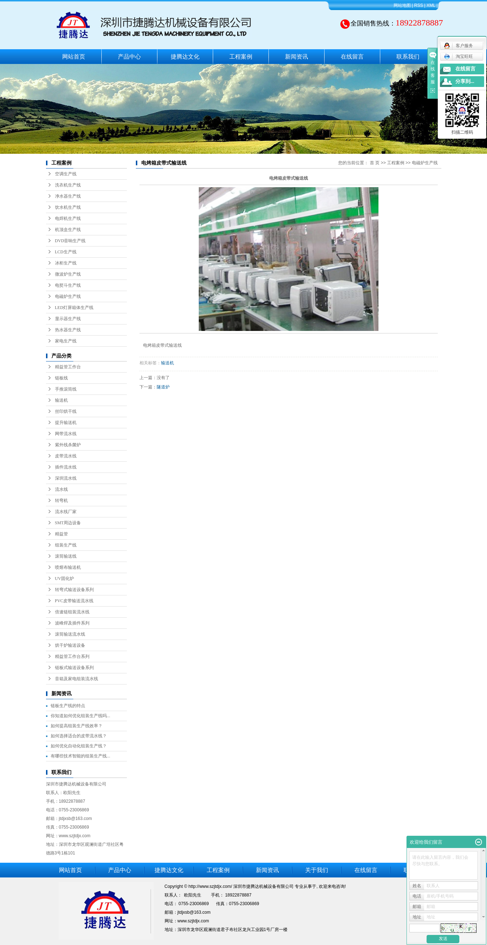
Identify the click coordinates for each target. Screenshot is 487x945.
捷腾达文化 (185, 57)
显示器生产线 (68, 318)
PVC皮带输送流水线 (74, 600)
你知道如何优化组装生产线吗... (80, 715)
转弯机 (61, 500)
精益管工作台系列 (72, 656)
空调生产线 (66, 173)
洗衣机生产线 (68, 185)
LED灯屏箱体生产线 (74, 307)
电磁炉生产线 (68, 296)
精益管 (61, 533)
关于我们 (316, 870)
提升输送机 (66, 422)
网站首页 (73, 57)
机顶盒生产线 (68, 229)
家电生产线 (66, 341)
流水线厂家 (66, 511)
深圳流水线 (66, 478)
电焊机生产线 (68, 218)
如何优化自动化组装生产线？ (79, 745)
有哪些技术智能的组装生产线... (80, 756)
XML (431, 5)
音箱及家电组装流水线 (76, 678)
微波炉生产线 (68, 274)
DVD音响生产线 (70, 240)
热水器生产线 (68, 329)
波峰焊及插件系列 (72, 623)
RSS (418, 5)
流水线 (61, 489)
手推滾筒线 (66, 389)
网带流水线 (66, 433)
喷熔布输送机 (68, 567)
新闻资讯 (296, 57)
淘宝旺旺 (458, 56)
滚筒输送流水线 (70, 634)
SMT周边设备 (68, 522)
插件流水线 (66, 467)
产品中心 (129, 57)
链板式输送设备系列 (74, 667)
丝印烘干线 (66, 411)
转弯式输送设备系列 (74, 589)
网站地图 (402, 5)
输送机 (61, 400)
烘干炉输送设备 (70, 645)
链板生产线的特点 (68, 705)
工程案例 (240, 57)
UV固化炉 (64, 578)
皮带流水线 (66, 455)
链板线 (61, 378)
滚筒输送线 (66, 556)
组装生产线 (66, 545)
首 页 (375, 162)
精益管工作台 (68, 366)
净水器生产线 (68, 196)
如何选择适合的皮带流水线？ (79, 735)
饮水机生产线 (68, 207)
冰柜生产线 (66, 263)
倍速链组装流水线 (72, 611)
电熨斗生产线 (68, 285)
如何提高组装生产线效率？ (76, 725)
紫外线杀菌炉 (68, 444)
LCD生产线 (66, 251)
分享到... (464, 81)
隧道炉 (163, 386)
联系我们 (407, 57)
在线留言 (352, 57)
